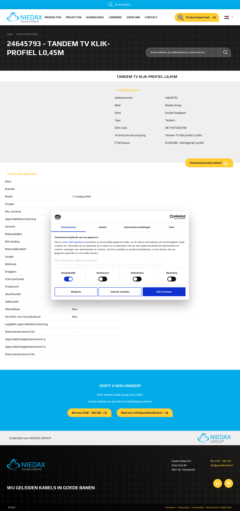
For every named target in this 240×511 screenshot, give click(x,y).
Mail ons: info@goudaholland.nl (141, 412)
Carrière (115, 17)
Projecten (73, 17)
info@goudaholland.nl (221, 465)
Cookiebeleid (197, 507)
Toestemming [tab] (68, 227)
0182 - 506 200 (223, 461)
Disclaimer (171, 507)
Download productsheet (206, 162)
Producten (53, 17)
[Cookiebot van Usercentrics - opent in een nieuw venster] (172, 217)
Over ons (133, 17)
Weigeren (76, 291)
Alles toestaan (164, 291)
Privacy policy (183, 507)
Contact (151, 17)
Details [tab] (103, 227)
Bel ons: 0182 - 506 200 (86, 412)
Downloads (95, 17)
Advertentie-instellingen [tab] (137, 227)
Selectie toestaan (120, 291)
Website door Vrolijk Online (219, 507)
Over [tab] (171, 227)
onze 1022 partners (73, 242)
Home (10, 34)
